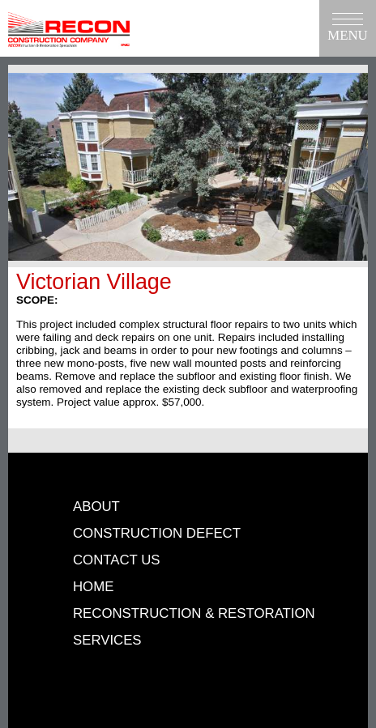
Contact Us (116, 560)
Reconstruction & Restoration (194, 613)
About (96, 506)
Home (93, 586)
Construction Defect (157, 533)
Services (107, 640)
